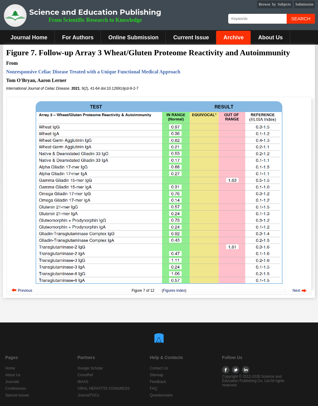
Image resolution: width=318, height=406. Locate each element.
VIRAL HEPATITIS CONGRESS (104, 388)
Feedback (158, 382)
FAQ (153, 388)
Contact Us (159, 368)
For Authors (77, 37)
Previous (25, 290)
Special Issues (17, 395)
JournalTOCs (88, 395)
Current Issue (191, 37)
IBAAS (83, 382)
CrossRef (85, 375)
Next (296, 290)
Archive (233, 37)
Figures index (174, 290)
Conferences (15, 388)
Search (301, 18)
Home (10, 368)
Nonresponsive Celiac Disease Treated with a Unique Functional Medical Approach (93, 71)
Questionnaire (161, 395)
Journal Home (28, 37)
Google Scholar (90, 368)
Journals (12, 382)
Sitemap (156, 375)
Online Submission (133, 37)
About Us (270, 37)
